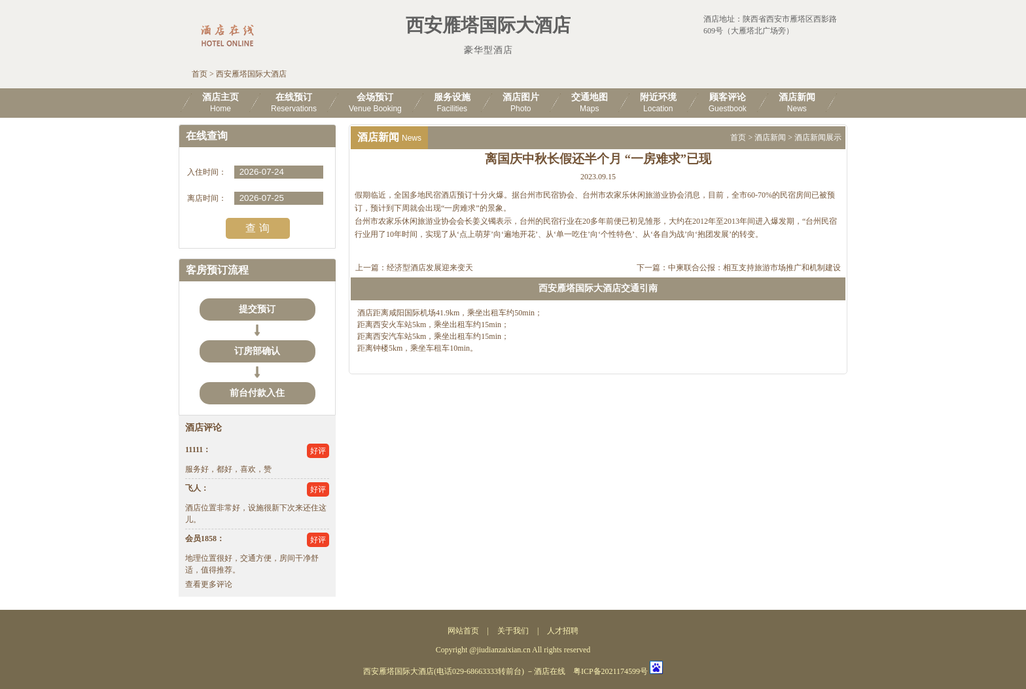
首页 (199, 74)
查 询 (257, 228)
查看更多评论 (208, 584)
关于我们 (513, 630)
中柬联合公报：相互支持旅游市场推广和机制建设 (754, 267)
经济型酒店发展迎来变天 (430, 267)
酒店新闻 (770, 137)
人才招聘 (562, 630)
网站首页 (463, 630)
